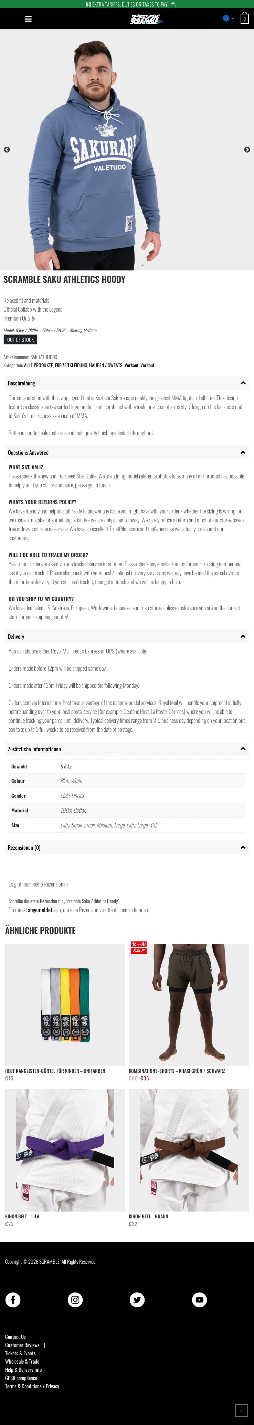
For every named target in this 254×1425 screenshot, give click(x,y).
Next (247, 150)
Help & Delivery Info (23, 1369)
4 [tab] (142, 265)
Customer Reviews (22, 1344)
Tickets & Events (20, 1353)
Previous (6, 150)
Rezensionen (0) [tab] (24, 847)
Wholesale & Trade (22, 1361)
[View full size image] (127, 149)
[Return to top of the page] (241, 1410)
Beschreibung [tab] (21, 383)
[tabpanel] (127, 149)
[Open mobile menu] (28, 19)
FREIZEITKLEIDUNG (71, 365)
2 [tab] (121, 265)
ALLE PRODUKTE (38, 365)
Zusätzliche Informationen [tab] (34, 749)
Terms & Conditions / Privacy (32, 1386)
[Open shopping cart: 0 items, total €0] (246, 19)
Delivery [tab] (16, 636)
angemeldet (40, 909)
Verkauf (131, 365)
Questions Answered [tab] (28, 452)
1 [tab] (111, 265)
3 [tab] (132, 265)
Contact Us (15, 1336)
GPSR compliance (21, 1377)
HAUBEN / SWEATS (106, 365)
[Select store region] (228, 18)
